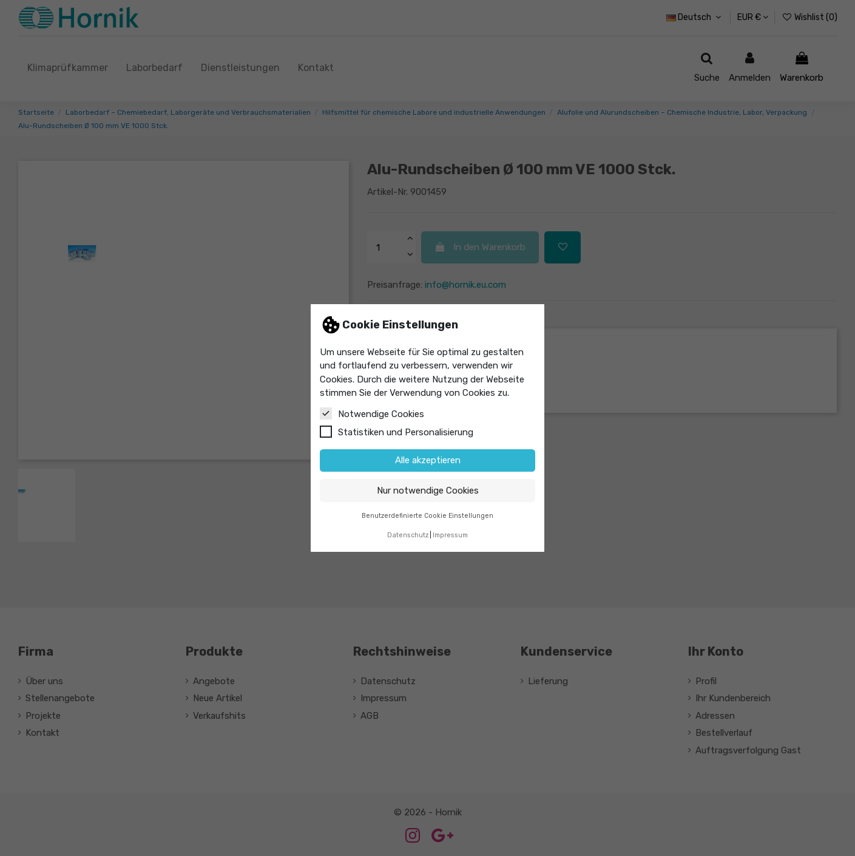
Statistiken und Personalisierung (396, 432)
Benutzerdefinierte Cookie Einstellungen (427, 516)
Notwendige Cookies (372, 413)
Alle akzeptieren (428, 460)
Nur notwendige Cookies (428, 490)
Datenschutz (407, 535)
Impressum (450, 535)
